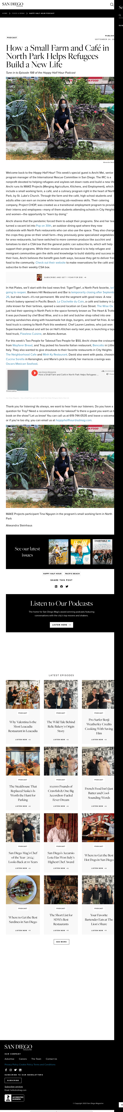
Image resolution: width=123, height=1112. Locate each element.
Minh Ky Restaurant (55, 354)
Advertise (9, 1059)
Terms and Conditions (44, 1064)
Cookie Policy (26, 1064)
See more (61, 942)
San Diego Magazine (12, 398)
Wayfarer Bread (22, 345)
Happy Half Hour (52, 573)
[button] (56, 586)
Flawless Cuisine (30, 334)
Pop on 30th (43, 225)
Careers (23, 1059)
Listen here (59, 624)
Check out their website (51, 262)
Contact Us (51, 1059)
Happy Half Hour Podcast (42, 13)
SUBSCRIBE (13, 1080)
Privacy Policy (12, 1064)
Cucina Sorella (15, 359)
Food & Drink (18, 13)
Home (4, 13)
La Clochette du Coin (70, 301)
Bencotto (98, 345)
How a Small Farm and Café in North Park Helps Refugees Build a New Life (45, 398)
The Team (36, 1059)
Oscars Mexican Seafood (21, 364)
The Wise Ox (105, 306)
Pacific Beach (72, 573)
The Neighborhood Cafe (21, 354)
